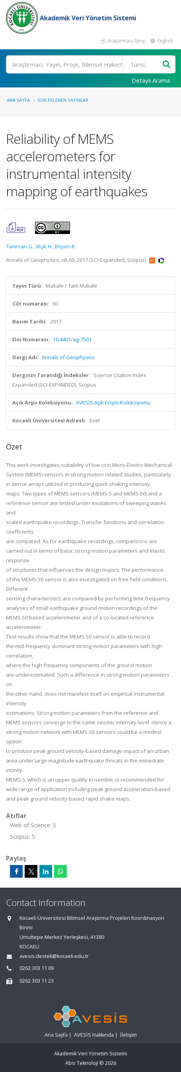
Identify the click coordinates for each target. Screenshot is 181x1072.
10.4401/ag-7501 (72, 339)
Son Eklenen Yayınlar (62, 100)
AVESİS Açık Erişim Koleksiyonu (113, 402)
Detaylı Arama (151, 80)
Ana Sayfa (18, 100)
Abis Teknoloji (81, 1063)
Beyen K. (65, 246)
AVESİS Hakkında (94, 1034)
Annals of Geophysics (68, 357)
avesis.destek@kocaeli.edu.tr (54, 956)
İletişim (128, 1034)
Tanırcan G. (19, 246)
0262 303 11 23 (36, 980)
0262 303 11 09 (36, 968)
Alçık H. (44, 246)
